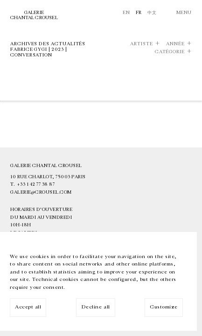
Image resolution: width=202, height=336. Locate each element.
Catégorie (170, 52)
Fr (139, 12)
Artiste (141, 44)
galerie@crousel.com (41, 192)
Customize (164, 307)
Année (175, 44)
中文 (151, 12)
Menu (184, 12)
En (126, 12)
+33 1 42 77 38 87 (36, 184)
